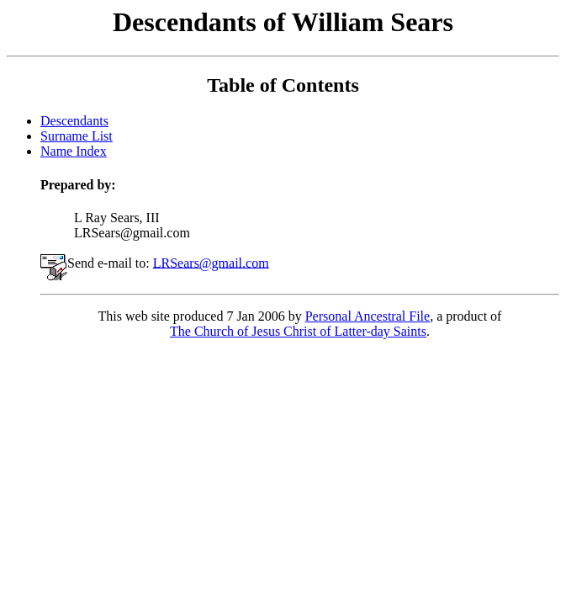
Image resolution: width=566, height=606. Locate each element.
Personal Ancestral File (367, 316)
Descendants (74, 121)
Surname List (76, 136)
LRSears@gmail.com (211, 262)
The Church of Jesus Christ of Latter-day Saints (298, 331)
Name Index (73, 151)
